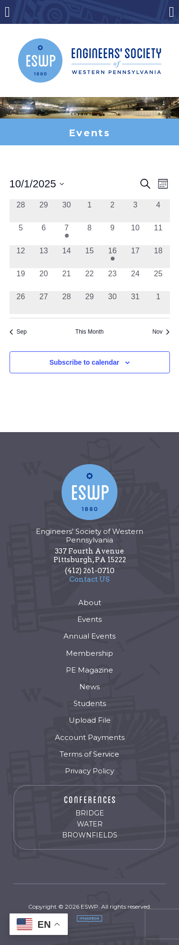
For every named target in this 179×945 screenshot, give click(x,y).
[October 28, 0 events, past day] (66, 302)
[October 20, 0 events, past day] (43, 279)
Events (89, 619)
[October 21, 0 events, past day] (66, 279)
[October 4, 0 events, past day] (158, 210)
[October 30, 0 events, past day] (112, 302)
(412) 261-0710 (90, 570)
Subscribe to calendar (84, 362)
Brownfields (89, 835)
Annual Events (89, 636)
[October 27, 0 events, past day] (43, 302)
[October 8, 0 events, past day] (89, 233)
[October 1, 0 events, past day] (89, 210)
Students (90, 703)
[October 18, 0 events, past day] (158, 256)
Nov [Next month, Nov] (160, 331)
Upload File (90, 720)
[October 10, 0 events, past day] (135, 233)
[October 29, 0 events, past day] (89, 302)
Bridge (89, 813)
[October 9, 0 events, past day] (112, 233)
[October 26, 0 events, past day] (21, 302)
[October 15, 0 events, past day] (89, 256)
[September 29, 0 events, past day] (43, 210)
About (89, 602)
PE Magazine (89, 669)
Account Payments (90, 737)
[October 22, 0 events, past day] (89, 279)
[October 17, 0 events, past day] (135, 256)
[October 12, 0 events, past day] (21, 256)
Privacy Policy (89, 770)
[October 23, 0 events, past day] (112, 279)
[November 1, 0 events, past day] (158, 302)
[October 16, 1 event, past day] (112, 256)
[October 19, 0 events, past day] (21, 279)
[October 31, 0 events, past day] (135, 302)
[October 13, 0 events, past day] (43, 256)
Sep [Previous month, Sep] (18, 331)
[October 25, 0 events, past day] (158, 279)
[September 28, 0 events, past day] (21, 210)
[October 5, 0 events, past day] (21, 233)
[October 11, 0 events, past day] (158, 233)
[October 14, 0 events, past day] (66, 256)
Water (90, 824)
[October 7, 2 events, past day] (66, 233)
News (89, 686)
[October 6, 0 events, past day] (43, 233)
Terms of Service (89, 754)
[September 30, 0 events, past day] (66, 210)
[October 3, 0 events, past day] (135, 210)
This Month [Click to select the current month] (89, 331)
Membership (89, 653)
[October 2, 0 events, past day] (112, 210)
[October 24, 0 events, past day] (135, 279)
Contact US (89, 579)
